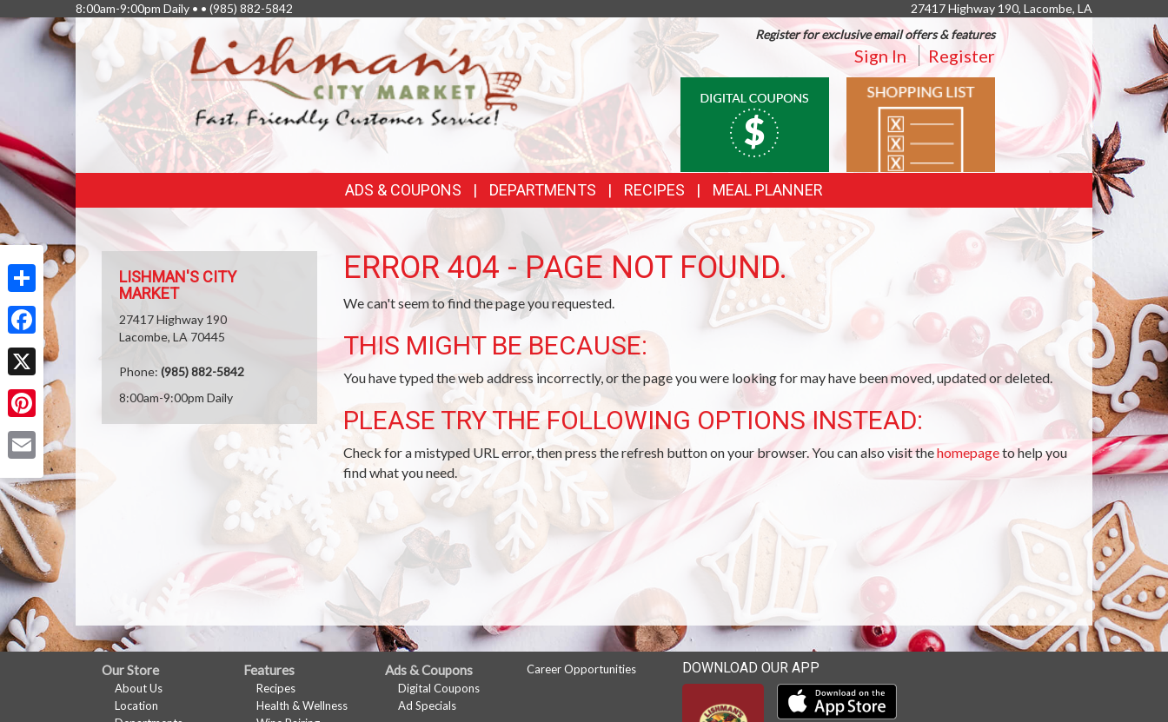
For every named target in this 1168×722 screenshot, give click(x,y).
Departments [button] (542, 190)
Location (136, 705)
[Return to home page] (356, 83)
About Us (139, 688)
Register (961, 55)
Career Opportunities (581, 669)
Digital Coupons (439, 688)
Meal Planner (768, 190)
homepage (968, 452)
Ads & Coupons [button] (403, 190)
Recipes (654, 190)
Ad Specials (427, 705)
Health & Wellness (302, 705)
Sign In (880, 55)
